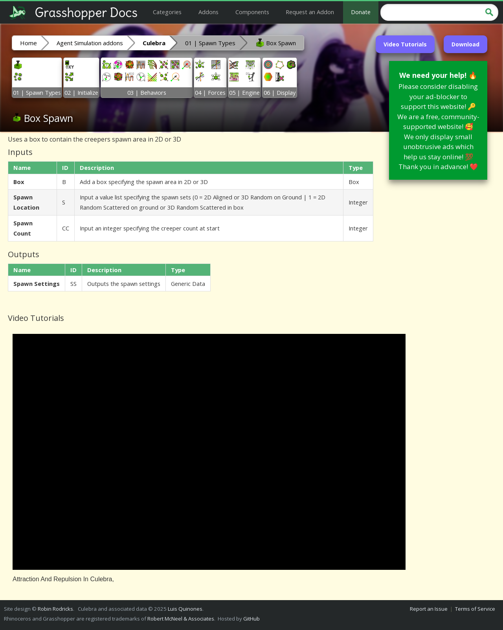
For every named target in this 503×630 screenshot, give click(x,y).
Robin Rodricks (55, 608)
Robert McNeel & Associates (180, 618)
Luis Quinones (185, 608)
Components (252, 12)
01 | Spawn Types (210, 43)
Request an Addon (310, 12)
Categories (167, 12)
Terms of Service (475, 608)
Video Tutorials (405, 44)
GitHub (251, 618)
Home (28, 43)
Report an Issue (429, 608)
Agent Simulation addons (90, 43)
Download (465, 44)
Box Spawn (275, 42)
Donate (361, 12)
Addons (208, 12)
